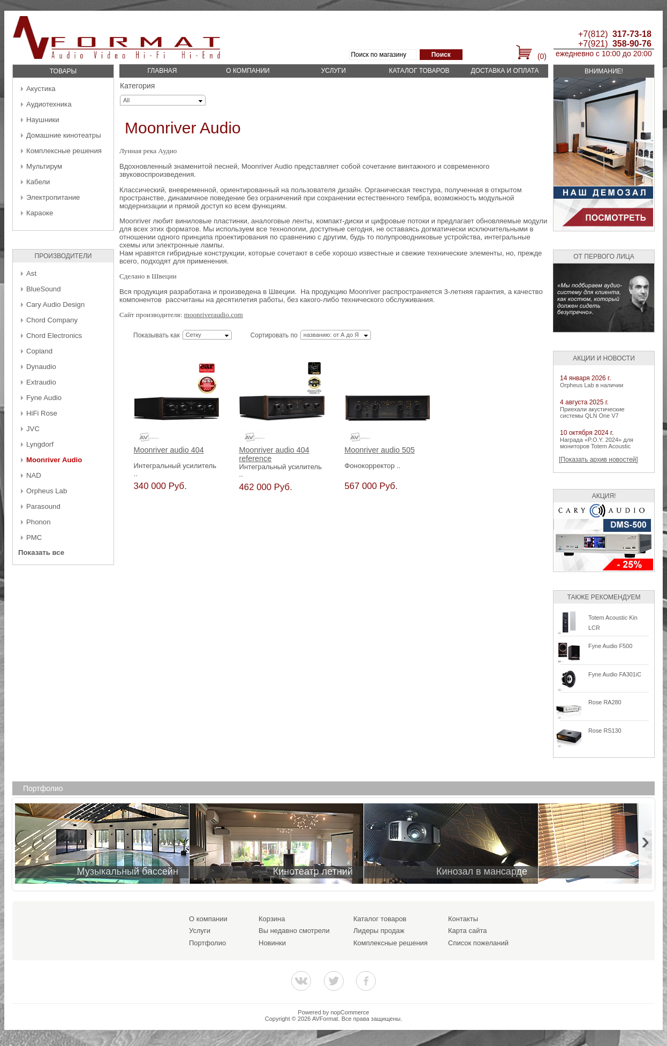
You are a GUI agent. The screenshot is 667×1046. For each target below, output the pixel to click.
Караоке (39, 213)
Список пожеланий (478, 943)
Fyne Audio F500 (610, 646)
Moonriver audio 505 (380, 450)
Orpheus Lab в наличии (591, 385)
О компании (247, 70)
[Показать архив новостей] (598, 459)
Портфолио (207, 943)
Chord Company (52, 320)
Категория (137, 85)
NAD (33, 475)
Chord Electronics (54, 336)
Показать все (41, 552)
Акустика (41, 89)
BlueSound (43, 289)
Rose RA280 (604, 702)
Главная (162, 70)
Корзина (272, 919)
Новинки (272, 943)
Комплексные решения (64, 151)
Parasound (43, 506)
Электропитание (53, 197)
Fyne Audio (44, 398)
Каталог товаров (419, 70)
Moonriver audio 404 (169, 450)
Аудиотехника (48, 104)
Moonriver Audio (54, 460)
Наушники (42, 120)
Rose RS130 (604, 730)
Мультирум (44, 166)
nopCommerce (350, 1012)
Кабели (38, 182)
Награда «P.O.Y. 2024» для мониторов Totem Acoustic (596, 443)
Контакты (463, 919)
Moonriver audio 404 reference (274, 454)
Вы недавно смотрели (294, 931)
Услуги (333, 70)
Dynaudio (41, 367)
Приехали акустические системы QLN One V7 (592, 412)
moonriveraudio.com (213, 315)
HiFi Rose (41, 413)
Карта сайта (467, 931)
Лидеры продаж (379, 931)
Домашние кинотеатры (63, 135)
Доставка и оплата (505, 70)
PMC (34, 537)
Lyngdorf (40, 444)
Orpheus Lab (46, 491)
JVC (33, 429)
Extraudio (41, 382)
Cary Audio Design (55, 304)
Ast (31, 273)
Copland (39, 351)
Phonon (38, 522)
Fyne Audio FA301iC (614, 674)
